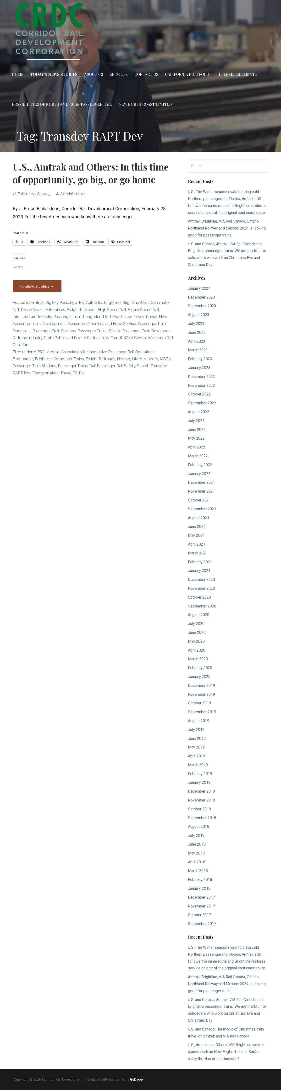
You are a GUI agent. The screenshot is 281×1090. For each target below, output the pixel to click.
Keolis (153, 359)
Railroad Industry (27, 338)
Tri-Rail (79, 373)
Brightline (112, 302)
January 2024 (199, 288)
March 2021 (198, 553)
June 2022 (197, 429)
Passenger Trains (92, 331)
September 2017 (202, 923)
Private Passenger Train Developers (140, 331)
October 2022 (199, 394)
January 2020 (199, 676)
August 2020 (198, 615)
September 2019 (202, 712)
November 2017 (201, 906)
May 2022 (196, 438)
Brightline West (135, 302)
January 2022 (199, 473)
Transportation (46, 373)
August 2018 (198, 826)
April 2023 (196, 341)
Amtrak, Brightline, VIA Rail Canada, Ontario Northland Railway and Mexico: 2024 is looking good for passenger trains (227, 228)
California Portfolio (188, 74)
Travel (65, 373)
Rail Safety (125, 366)
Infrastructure (24, 316)
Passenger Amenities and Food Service (102, 323)
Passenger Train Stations (54, 331)
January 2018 (199, 888)
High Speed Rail (112, 309)
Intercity (139, 359)
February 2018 (200, 879)
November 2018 (201, 800)
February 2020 (200, 668)
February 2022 (200, 465)
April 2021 (196, 544)
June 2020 (197, 632)
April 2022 (196, 447)
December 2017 (201, 897)
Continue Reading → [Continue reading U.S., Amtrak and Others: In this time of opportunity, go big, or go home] (37, 286)
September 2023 (202, 306)
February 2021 (200, 562)
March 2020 (198, 659)
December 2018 (201, 791)
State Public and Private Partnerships (76, 338)
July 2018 (196, 835)
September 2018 (202, 818)
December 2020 (201, 579)
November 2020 (201, 588)
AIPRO (39, 352)
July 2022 (196, 420)
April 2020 (196, 650)
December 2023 (201, 297)
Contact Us (146, 74)
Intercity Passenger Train (59, 316)
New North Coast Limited (145, 104)
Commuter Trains (68, 359)
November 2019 (201, 694)
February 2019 (200, 774)
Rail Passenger (102, 366)
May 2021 (196, 535)
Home (17, 74)
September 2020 (202, 606)
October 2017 (199, 915)
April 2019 (196, 756)
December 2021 (201, 482)
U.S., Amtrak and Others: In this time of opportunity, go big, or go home (91, 173)
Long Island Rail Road (102, 316)
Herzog (123, 359)
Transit (116, 338)
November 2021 (201, 491)
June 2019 (197, 738)
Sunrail (143, 366)
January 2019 (199, 782)
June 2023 (197, 332)
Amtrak (37, 302)
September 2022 (202, 403)
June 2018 (197, 844)
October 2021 (199, 500)
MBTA (165, 359)
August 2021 (198, 518)
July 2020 (196, 623)
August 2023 (198, 314)
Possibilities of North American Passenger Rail (62, 104)
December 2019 (201, 685)
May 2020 (196, 641)
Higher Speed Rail (143, 309)
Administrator (72, 193)
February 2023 (200, 359)
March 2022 (198, 456)
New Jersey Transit (140, 316)
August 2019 (198, 721)
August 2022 (198, 412)
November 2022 (201, 385)
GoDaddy (137, 1079)
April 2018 (196, 862)
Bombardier (23, 359)
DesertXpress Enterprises (43, 309)
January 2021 (199, 570)
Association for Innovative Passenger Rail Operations (107, 352)
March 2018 (198, 870)
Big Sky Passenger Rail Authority (73, 302)
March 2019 (198, 765)
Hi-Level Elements (237, 74)
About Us (93, 74)
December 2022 (201, 376)
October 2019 (199, 703)
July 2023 (196, 323)
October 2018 (199, 809)
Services (119, 74)
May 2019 (196, 747)
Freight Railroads (81, 309)
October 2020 (199, 597)
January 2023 (199, 367)
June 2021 (197, 526)
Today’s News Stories (53, 74)
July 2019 (196, 729)
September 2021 (202, 509)
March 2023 (198, 350)
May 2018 (196, 853)
